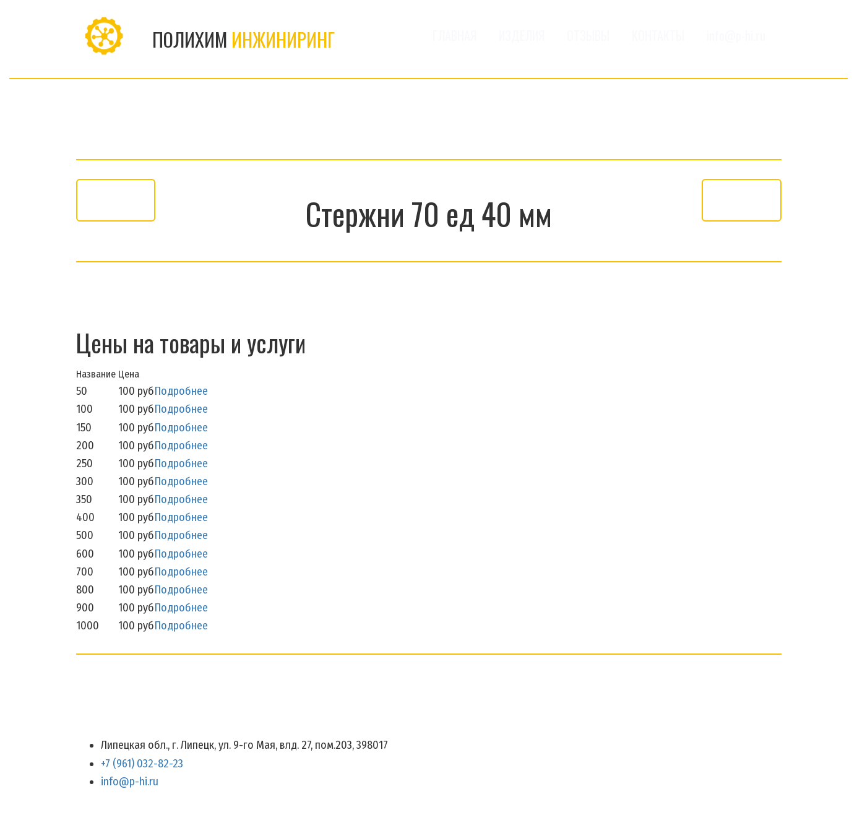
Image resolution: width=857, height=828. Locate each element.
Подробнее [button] (181, 391)
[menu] (565, 35)
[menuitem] (454, 35)
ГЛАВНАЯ (454, 36)
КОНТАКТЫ (658, 36)
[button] (522, 35)
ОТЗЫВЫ (588, 36)
